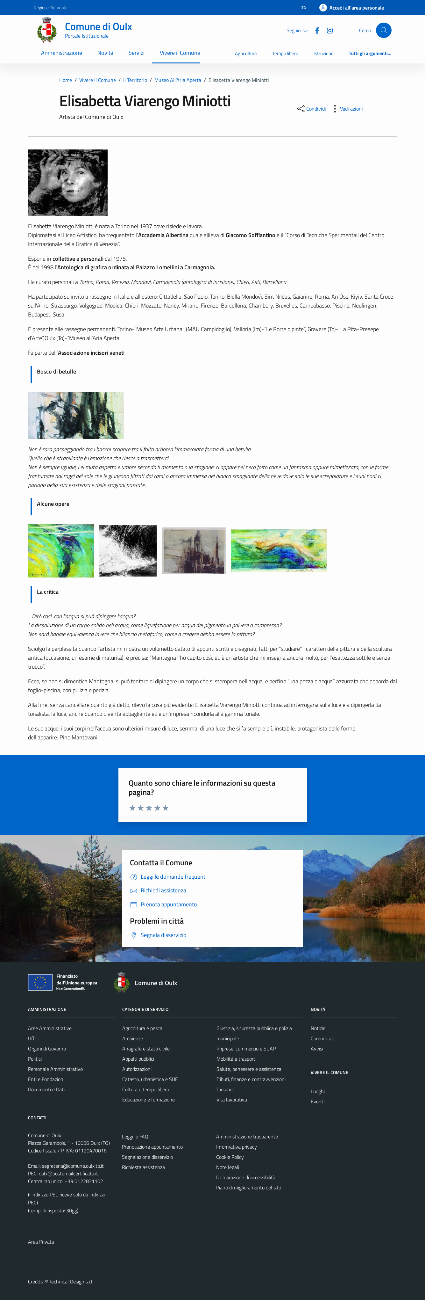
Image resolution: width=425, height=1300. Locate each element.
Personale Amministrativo (55, 1069)
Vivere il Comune (180, 52)
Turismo (224, 1089)
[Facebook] (314, 30)
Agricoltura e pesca (142, 1028)
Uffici (33, 1038)
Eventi (317, 1101)
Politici (35, 1059)
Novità (105, 52)
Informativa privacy (236, 1147)
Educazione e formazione (148, 1099)
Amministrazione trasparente (247, 1136)
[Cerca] (383, 30)
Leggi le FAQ (135, 1136)
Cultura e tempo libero (145, 1089)
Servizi (137, 52)
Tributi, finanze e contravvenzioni (251, 1079)
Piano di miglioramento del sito (248, 1187)
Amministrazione (61, 52)
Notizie (318, 1028)
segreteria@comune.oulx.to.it (73, 1166)
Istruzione (324, 53)
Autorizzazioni (137, 1069)
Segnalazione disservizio (147, 1157)
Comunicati (322, 1038)
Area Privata (41, 1242)
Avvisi (317, 1048)
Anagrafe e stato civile (146, 1048)
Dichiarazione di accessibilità (245, 1177)
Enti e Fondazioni (46, 1079)
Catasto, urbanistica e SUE (150, 1079)
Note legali (227, 1167)
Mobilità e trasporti (236, 1059)
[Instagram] (327, 30)
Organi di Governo (47, 1048)
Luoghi (318, 1091)
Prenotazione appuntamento (152, 1147)
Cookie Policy (230, 1157)
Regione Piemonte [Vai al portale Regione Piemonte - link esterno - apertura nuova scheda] (50, 7)
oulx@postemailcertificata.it (68, 1173)
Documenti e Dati (46, 1089)
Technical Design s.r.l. (71, 1281)
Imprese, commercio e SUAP (246, 1048)
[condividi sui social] (311, 109)
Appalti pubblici (138, 1059)
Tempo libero (285, 53)
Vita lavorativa (231, 1099)
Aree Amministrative (50, 1028)
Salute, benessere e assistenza (248, 1069)
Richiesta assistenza (143, 1167)
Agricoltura (246, 53)
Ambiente (132, 1038)
